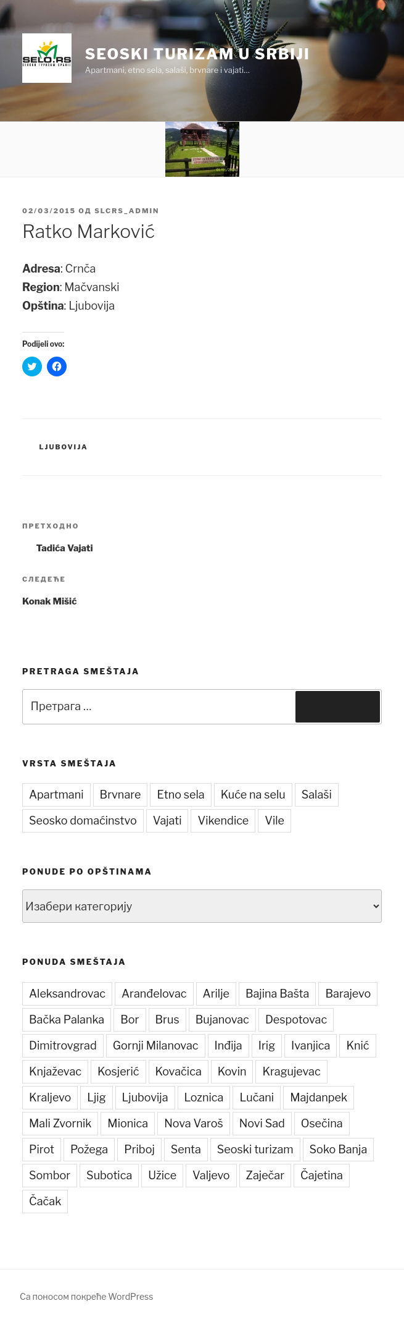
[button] (47, 58)
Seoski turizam (255, 1149)
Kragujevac (291, 1071)
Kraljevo (50, 1097)
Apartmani (56, 794)
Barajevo (348, 993)
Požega (89, 1149)
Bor (129, 1019)
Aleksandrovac (67, 993)
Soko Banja (339, 1149)
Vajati (167, 820)
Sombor (49, 1175)
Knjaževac (55, 1071)
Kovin (232, 1071)
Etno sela (180, 794)
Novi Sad (262, 1123)
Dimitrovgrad (63, 1045)
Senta (186, 1149)
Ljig (96, 1097)
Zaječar (265, 1175)
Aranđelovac (154, 993)
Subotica (109, 1175)
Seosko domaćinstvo (83, 820)
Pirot (41, 1149)
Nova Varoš (193, 1123)
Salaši (317, 794)
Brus (167, 1019)
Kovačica (178, 1071)
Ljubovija (63, 447)
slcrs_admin (126, 210)
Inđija (228, 1045)
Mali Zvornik (60, 1123)
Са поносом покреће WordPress (86, 1296)
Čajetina (321, 1175)
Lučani (256, 1097)
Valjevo (211, 1175)
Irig (266, 1045)
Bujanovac (222, 1019)
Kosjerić (118, 1071)
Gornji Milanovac (156, 1045)
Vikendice (223, 820)
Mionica (127, 1123)
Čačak (45, 1201)
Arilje (216, 993)
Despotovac (296, 1019)
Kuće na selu (253, 794)
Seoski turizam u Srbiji (197, 54)
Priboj (139, 1149)
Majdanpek (318, 1097)
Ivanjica (310, 1045)
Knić (357, 1045)
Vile (274, 820)
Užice (162, 1175)
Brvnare (120, 794)
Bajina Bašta (277, 993)
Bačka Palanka (66, 1019)
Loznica (204, 1097)
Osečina (322, 1123)
